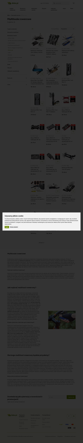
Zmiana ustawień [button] (14, 227)
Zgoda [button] (6, 227)
